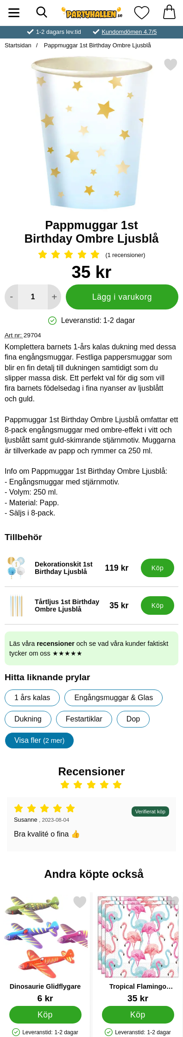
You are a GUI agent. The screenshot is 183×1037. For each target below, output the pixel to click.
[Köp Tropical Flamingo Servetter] (138, 1014)
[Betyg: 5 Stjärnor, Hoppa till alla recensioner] (91, 255)
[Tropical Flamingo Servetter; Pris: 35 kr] (138, 949)
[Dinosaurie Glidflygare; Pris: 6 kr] (45, 949)
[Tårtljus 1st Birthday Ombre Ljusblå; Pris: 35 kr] (71, 605)
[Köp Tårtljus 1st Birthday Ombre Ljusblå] (157, 605)
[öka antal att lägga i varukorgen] (54, 296)
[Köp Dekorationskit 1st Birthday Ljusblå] (157, 568)
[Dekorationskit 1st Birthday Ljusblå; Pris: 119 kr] (71, 568)
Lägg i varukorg (122, 297)
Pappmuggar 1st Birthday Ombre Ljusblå (96, 45)
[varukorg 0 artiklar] (169, 13)
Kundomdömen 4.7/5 (129, 31)
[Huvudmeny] (14, 13)
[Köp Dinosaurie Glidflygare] (45, 1014)
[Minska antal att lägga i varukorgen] (11, 296)
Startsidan (18, 45)
